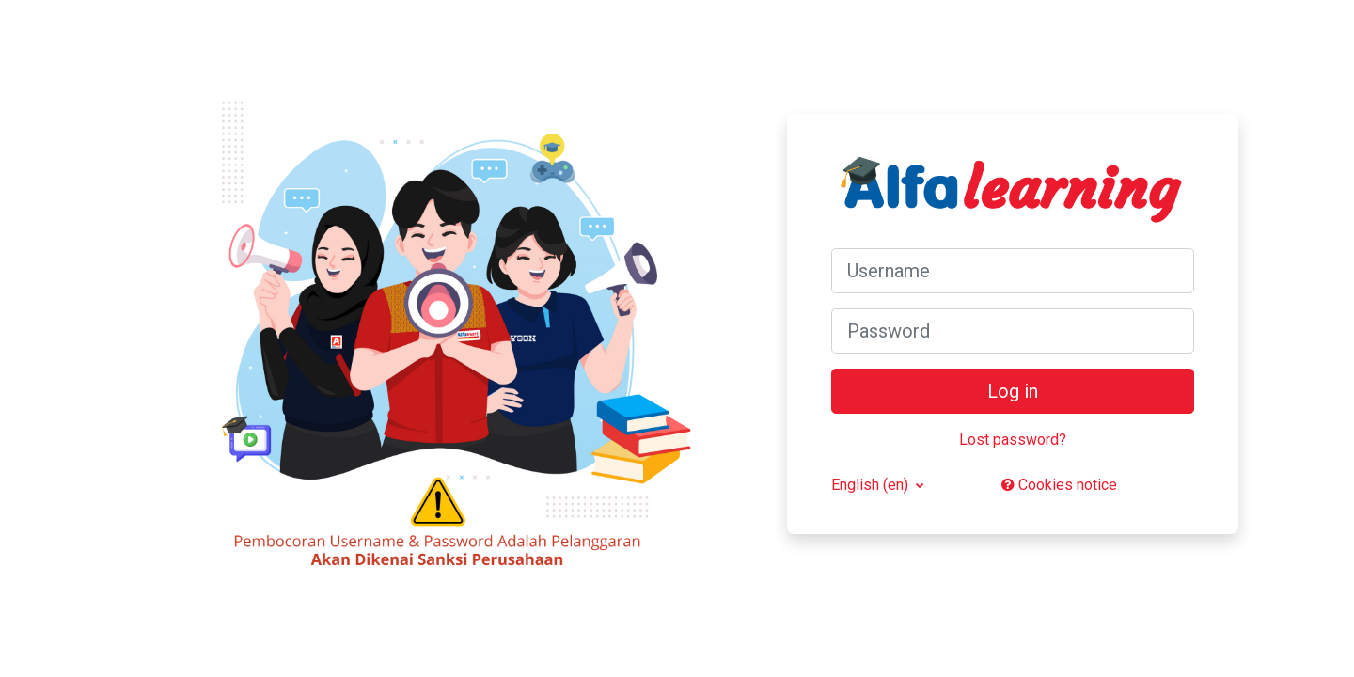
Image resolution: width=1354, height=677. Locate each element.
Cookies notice (1059, 485)
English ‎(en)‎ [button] (871, 485)
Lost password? (1012, 440)
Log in (1012, 391)
